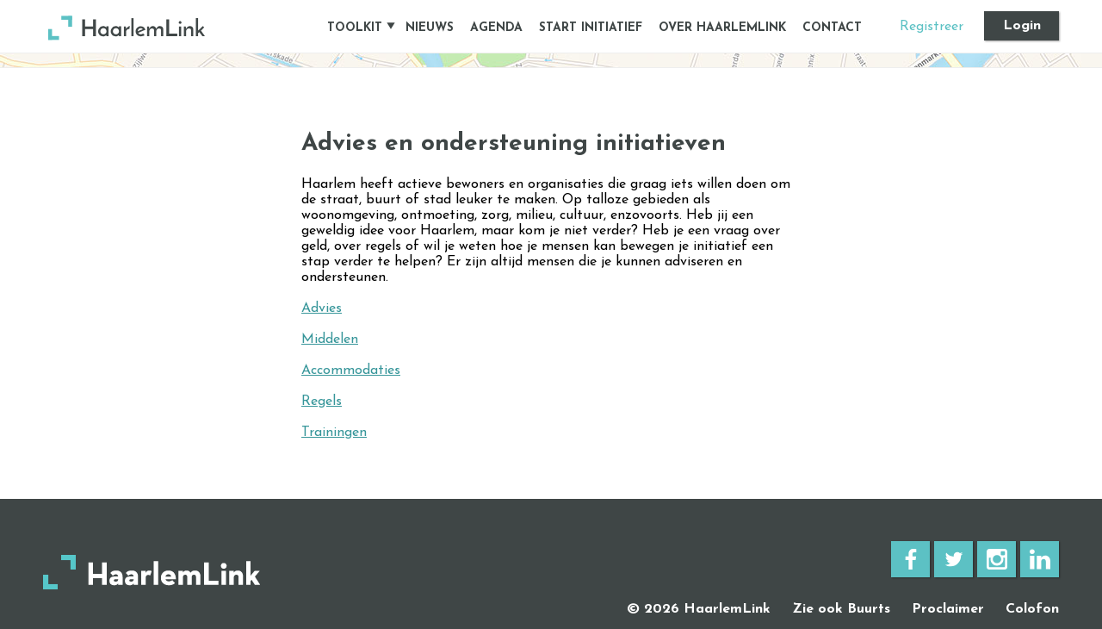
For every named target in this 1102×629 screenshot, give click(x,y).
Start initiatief (590, 28)
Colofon (1032, 609)
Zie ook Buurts (841, 609)
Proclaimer (948, 609)
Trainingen (334, 432)
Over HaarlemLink (722, 28)
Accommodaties (350, 370)
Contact (832, 28)
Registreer (931, 27)
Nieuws (430, 28)
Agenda (496, 28)
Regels (321, 401)
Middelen (329, 339)
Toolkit (354, 28)
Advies (321, 308)
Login (1022, 26)
